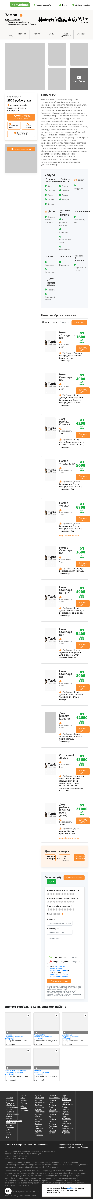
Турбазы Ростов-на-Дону (53, 1124)
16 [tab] (54, 472)
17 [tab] (46, 475)
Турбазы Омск (52, 1100)
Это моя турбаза (65, 858)
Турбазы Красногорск (67, 1125)
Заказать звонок (28, 125)
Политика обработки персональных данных (10, 1104)
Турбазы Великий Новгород (39, 1131)
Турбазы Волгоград (39, 1095)
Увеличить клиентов (80, 857)
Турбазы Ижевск (65, 1111)
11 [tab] (51, 470)
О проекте (9, 1095)
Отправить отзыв (59, 979)
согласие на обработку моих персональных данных (59, 967)
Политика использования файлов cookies (10, 1113)
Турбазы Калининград (40, 1100)
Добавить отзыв (74, 876)
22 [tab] (51, 478)
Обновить (83, 322)
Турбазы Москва (38, 1114)
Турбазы (24, 1101)
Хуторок (8, 1033)
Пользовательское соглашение (10, 1120)
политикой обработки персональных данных (59, 973)
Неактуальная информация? (21, 134)
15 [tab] (51, 472)
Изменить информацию (51, 857)
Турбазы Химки (38, 1119)
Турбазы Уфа (52, 1114)
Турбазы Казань (52, 1119)
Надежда (37, 1069)
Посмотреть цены (14, 125)
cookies (70, 1188)
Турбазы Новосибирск (54, 1095)
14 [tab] (49, 472)
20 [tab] (54, 475)
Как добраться (66, 34)
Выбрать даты (83, 348)
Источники (25, 1109)
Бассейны (24, 1099)
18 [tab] (49, 475)
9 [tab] (50, 436)
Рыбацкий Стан (40, 1033)
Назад (10, 35)
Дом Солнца (67, 1033)
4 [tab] (54, 347)
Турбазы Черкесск (66, 1130)
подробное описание (69, 534)
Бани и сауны (23, 1095)
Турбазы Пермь (52, 1104)
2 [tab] (49, 347)
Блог (8, 1135)
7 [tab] (51, 433)
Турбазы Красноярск (40, 1109)
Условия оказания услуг (10, 1126)
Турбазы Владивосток (54, 1109)
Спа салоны (24, 1105)
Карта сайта (8, 1132)
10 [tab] (49, 470)
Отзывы (81, 33)
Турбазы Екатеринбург (67, 1102)
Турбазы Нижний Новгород (39, 1124)
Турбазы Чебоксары (66, 1121)
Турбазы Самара (52, 1130)
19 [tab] (51, 475)
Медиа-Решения (81, 1145)
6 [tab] (49, 433)
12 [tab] (54, 470)
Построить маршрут (21, 149)
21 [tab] (49, 478)
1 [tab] (46, 347)
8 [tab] (54, 433)
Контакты (10, 1099)
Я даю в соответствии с (59, 969)
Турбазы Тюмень (65, 1106)
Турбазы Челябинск (66, 1116)
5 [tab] (50, 349)
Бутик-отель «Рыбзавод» (15, 1069)
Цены (51, 33)
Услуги (37, 33)
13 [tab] (46, 472)
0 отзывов (82, 22)
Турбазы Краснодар (39, 1104)
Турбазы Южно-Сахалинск (66, 1096)
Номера (22, 33)
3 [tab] (51, 347)
